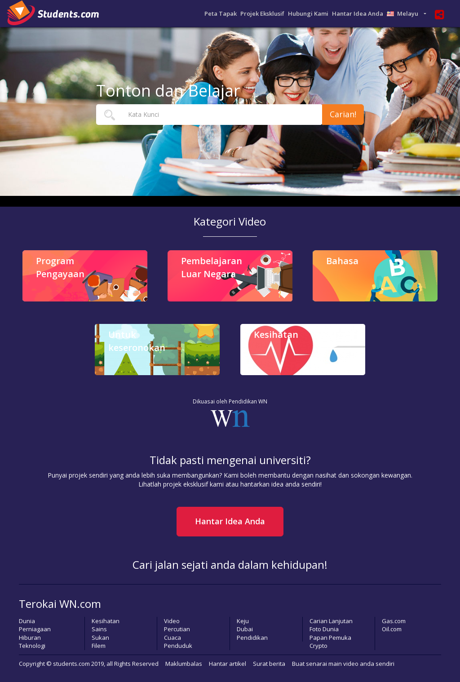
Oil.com (392, 629)
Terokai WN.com (60, 603)
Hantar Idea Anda (357, 13)
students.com (71, 664)
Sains (99, 629)
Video (172, 621)
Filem (99, 646)
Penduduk (178, 646)
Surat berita (269, 664)
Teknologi (32, 646)
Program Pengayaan (60, 267)
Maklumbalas (183, 664)
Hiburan (30, 637)
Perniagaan (35, 629)
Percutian (177, 629)
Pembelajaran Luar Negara (211, 267)
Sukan (100, 637)
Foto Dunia (324, 629)
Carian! (343, 114)
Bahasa (342, 261)
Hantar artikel (227, 664)
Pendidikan (252, 637)
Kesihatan (276, 334)
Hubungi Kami (308, 13)
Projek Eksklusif (262, 13)
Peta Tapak (220, 13)
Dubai (245, 629)
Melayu (404, 13)
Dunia (27, 621)
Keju (243, 621)
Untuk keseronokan (136, 341)
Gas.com (394, 621)
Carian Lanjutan (331, 621)
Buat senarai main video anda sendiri (343, 664)
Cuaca (172, 637)
